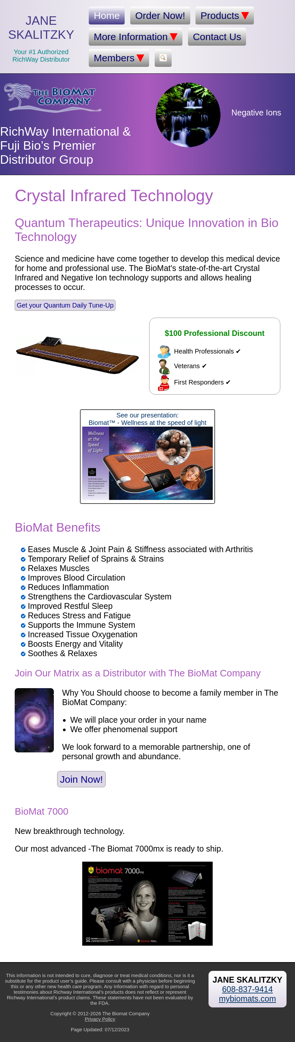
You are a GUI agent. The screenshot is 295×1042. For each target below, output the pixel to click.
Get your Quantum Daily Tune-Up (65, 305)
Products (224, 15)
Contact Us (217, 36)
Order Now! (160, 15)
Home (107, 15)
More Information (136, 36)
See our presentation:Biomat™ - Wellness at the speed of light (147, 456)
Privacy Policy (100, 1019)
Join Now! (81, 779)
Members (119, 58)
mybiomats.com (247, 998)
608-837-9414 (247, 989)
